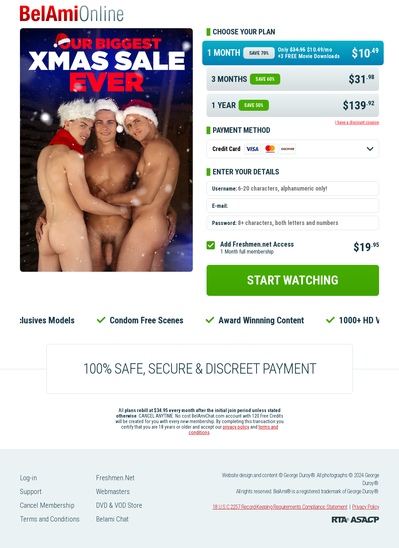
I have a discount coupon (357, 122)
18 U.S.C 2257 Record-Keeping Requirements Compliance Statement (279, 507)
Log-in (28, 478)
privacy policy (236, 427)
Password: (224, 223)
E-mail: (220, 206)
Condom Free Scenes (148, 320)
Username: (224, 188)
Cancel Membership (47, 505)
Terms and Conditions (50, 519)
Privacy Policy (365, 507)
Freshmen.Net (115, 478)
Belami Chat (112, 519)
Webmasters (113, 491)
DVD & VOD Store (119, 505)
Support (31, 491)
